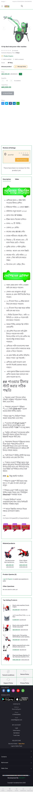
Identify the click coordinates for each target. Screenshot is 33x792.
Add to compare (18, 59)
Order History (16, 730)
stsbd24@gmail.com (16, 719)
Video (17, 179)
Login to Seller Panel (16, 746)
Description (7, 179)
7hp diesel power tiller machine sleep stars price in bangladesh (9, 561)
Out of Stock (7, 93)
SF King (10, 62)
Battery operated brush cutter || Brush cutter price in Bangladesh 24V (21, 646)
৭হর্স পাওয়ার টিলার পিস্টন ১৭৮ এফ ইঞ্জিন (21, 616)
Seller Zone (4, 768)
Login (4, 579)
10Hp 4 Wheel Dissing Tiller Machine (23, 561)
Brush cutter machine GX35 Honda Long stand (20, 626)
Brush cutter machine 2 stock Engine (21, 606)
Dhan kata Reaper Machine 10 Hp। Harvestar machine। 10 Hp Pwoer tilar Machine (21, 656)
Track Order (16, 735)
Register (10, 579)
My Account (4, 762)
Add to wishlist (6, 59)
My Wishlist (17, 733)
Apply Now (21, 743)
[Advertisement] (16, 126)
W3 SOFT (22, 778)
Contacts (4, 756)
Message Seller (20, 66)
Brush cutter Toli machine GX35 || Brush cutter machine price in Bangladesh (21, 636)
